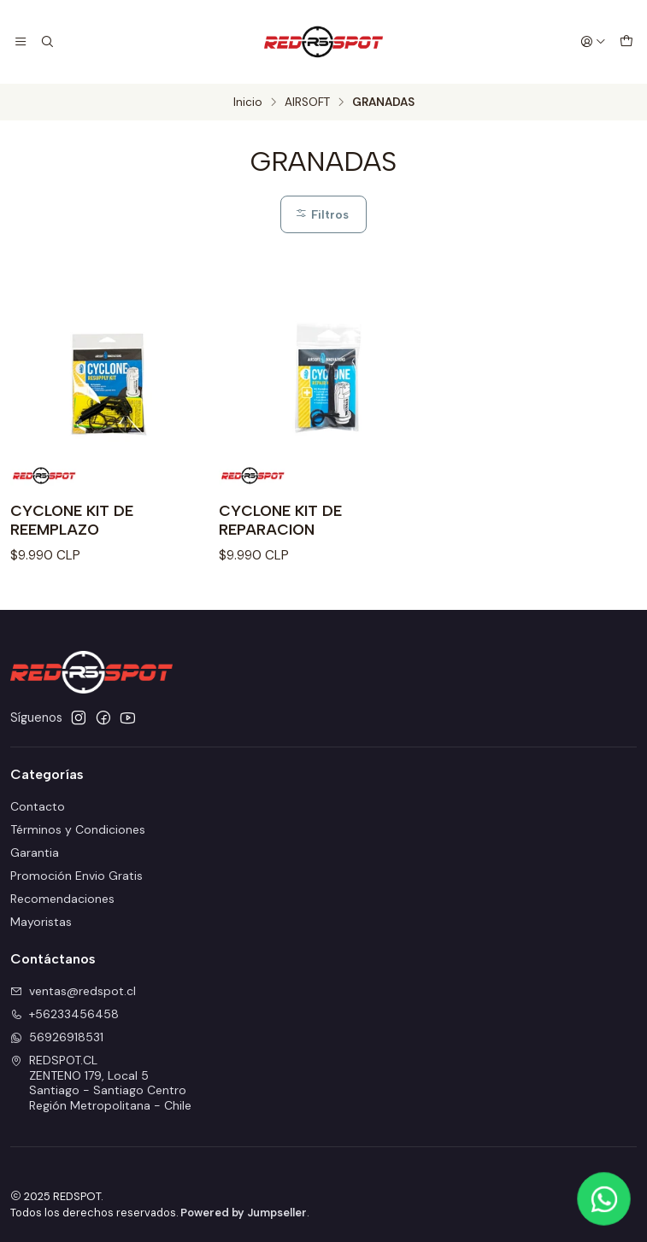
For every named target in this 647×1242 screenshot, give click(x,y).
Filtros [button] (322, 214)
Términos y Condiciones (77, 829)
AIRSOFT (307, 102)
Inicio (247, 102)
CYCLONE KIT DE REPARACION (280, 519)
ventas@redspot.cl (73, 991)
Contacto (37, 806)
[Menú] (20, 42)
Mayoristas (41, 921)
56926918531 (56, 1037)
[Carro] (626, 42)
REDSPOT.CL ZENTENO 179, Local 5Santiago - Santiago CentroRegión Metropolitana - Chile (100, 1082)
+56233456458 (64, 1014)
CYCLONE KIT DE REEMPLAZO (71, 519)
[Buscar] (46, 42)
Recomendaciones (62, 898)
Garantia (34, 852)
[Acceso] (593, 42)
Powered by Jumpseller (243, 1212)
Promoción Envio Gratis (76, 875)
